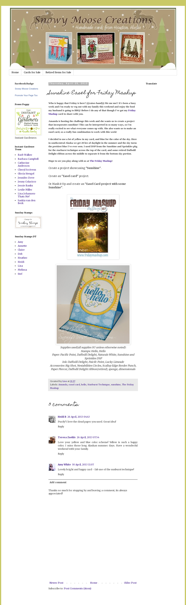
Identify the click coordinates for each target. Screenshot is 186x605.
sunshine (116, 384)
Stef (20, 273)
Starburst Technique (99, 384)
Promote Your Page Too (26, 95)
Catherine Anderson (24, 164)
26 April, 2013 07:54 (88, 437)
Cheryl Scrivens (27, 169)
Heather (22, 257)
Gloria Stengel (26, 173)
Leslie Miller (25, 189)
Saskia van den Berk (26, 202)
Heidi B (62, 416)
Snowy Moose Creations (26, 89)
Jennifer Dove (26, 177)
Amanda (62, 384)
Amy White (64, 464)
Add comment (58, 482)
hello (83, 384)
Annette (22, 245)
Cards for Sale (32, 72)
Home (15, 72)
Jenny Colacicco (27, 181)
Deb (20, 253)
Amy (20, 241)
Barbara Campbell (28, 158)
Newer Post (56, 582)
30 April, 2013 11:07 (83, 464)
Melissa (22, 269)
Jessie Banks (25, 185)
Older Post (130, 582)
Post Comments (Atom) (77, 588)
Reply (61, 426)
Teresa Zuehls (67, 437)
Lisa (20, 265)
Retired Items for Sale (58, 72)
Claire (21, 249)
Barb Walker (25, 154)
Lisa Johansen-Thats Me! (27, 195)
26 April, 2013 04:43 (78, 416)
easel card (74, 384)
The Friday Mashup (101, 160)
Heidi (21, 261)
